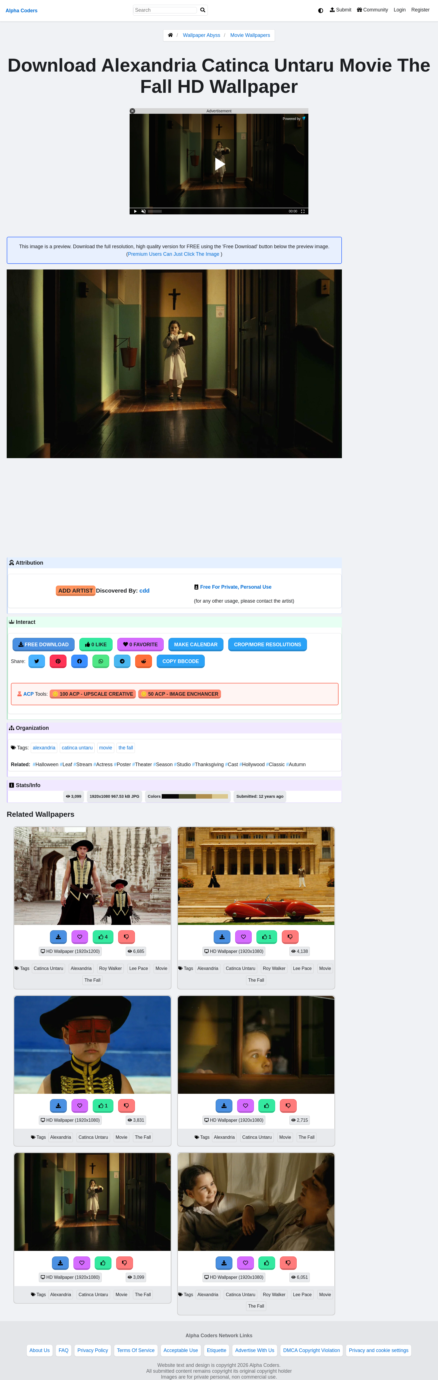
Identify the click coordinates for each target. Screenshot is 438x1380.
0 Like (96, 644)
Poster (123, 764)
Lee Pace (138, 968)
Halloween (46, 764)
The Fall (92, 980)
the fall (125, 748)
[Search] (203, 10)
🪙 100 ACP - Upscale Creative (92, 694)
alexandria (44, 748)
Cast (232, 764)
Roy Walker (110, 968)
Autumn (296, 764)
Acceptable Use (181, 1350)
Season (163, 764)
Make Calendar (196, 644)
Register (420, 10)
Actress (104, 764)
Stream (83, 764)
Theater (142, 764)
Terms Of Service (136, 1350)
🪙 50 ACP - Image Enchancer (179, 694)
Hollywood (252, 764)
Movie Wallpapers (250, 35)
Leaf (66, 764)
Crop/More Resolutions (267, 644)
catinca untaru (77, 748)
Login (400, 10)
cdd (144, 590)
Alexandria (81, 968)
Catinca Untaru (48, 968)
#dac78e (220, 796)
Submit (340, 10)
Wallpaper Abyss (201, 35)
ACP (28, 694)
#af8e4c (204, 796)
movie (105, 748)
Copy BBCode (181, 661)
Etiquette (216, 1350)
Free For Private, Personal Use (236, 587)
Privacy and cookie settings (378, 1350)
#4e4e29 (187, 796)
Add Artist (75, 590)
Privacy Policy (92, 1350)
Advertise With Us (254, 1350)
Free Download (43, 644)
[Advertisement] (174, 507)
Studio (183, 764)
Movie (161, 968)
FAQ (63, 1350)
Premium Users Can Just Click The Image (174, 254)
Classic (276, 764)
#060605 (170, 796)
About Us (40, 1350)
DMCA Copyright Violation (311, 1350)
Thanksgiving (208, 764)
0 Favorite (140, 644)
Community (372, 10)
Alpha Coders (21, 10)
